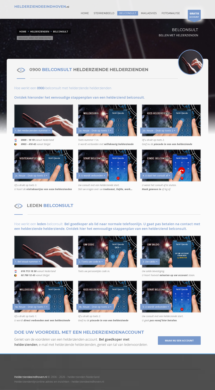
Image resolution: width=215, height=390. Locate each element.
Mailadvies (149, 13)
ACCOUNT (194, 15)
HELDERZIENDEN (39, 31)
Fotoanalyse (171, 13)
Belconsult (127, 13)
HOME (85, 13)
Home (22, 31)
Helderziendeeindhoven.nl (30, 377)
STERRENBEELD (104, 13)
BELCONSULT (60, 31)
